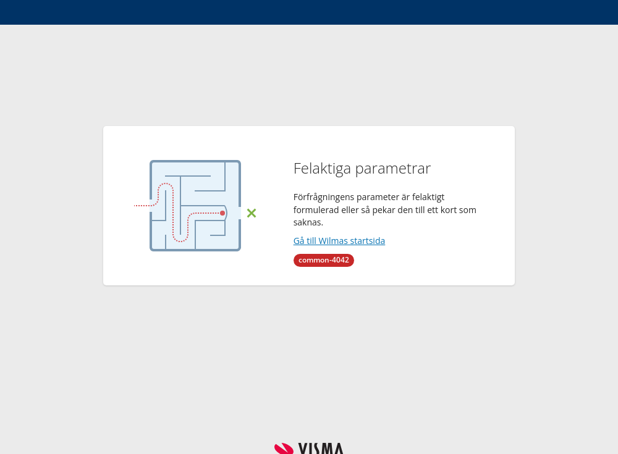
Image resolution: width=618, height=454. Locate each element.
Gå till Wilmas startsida (340, 240)
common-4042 (323, 259)
